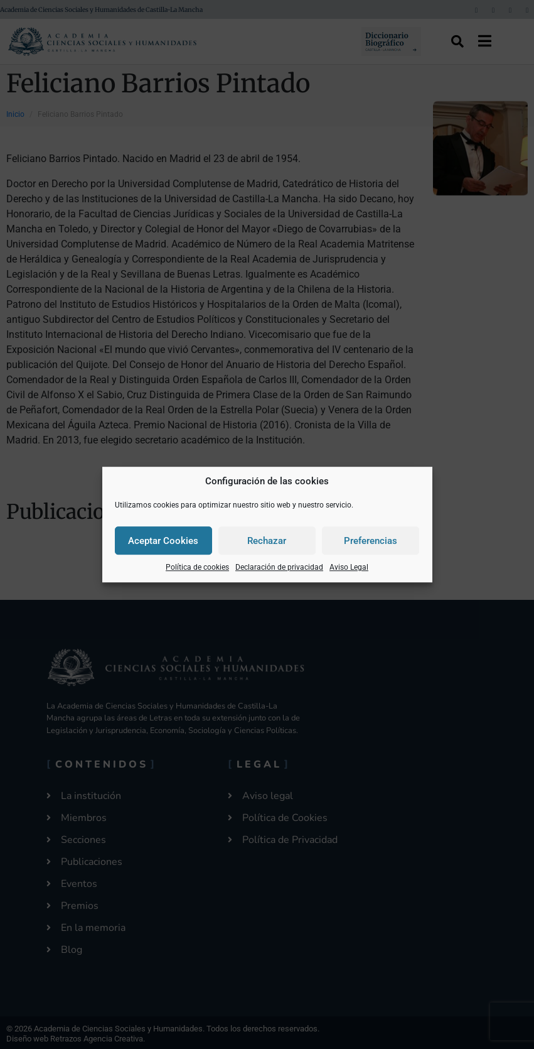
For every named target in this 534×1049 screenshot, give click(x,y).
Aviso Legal (348, 567)
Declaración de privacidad (279, 567)
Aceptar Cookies (163, 540)
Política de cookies (197, 567)
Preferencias (370, 540)
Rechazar (266, 540)
